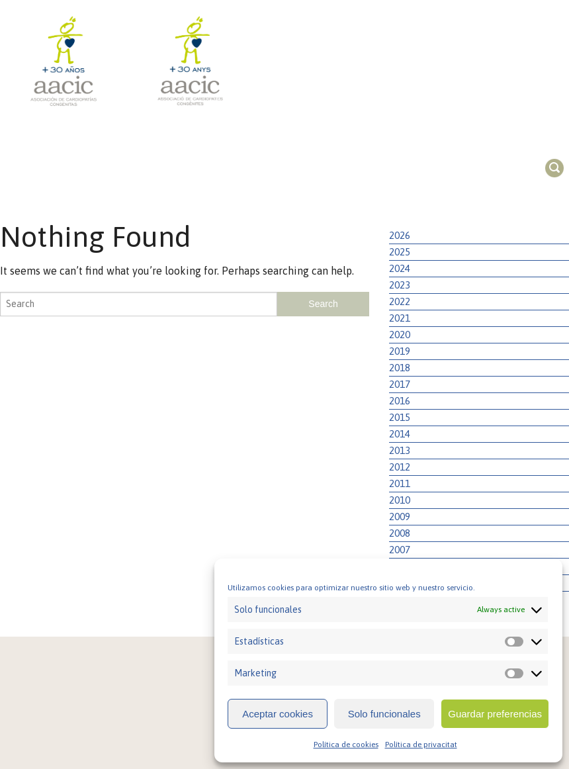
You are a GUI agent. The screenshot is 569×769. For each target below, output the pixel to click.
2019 (399, 351)
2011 (399, 483)
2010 (399, 500)
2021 (399, 318)
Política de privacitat (421, 744)
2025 (399, 251)
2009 (399, 516)
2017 (399, 384)
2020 (399, 334)
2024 (399, 268)
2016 (399, 400)
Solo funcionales (384, 713)
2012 (399, 467)
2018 (399, 367)
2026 (399, 235)
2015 (399, 417)
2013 (399, 450)
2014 (399, 433)
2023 (399, 285)
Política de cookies (346, 744)
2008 (399, 533)
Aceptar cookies (277, 713)
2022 (399, 301)
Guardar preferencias (495, 713)
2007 (399, 549)
